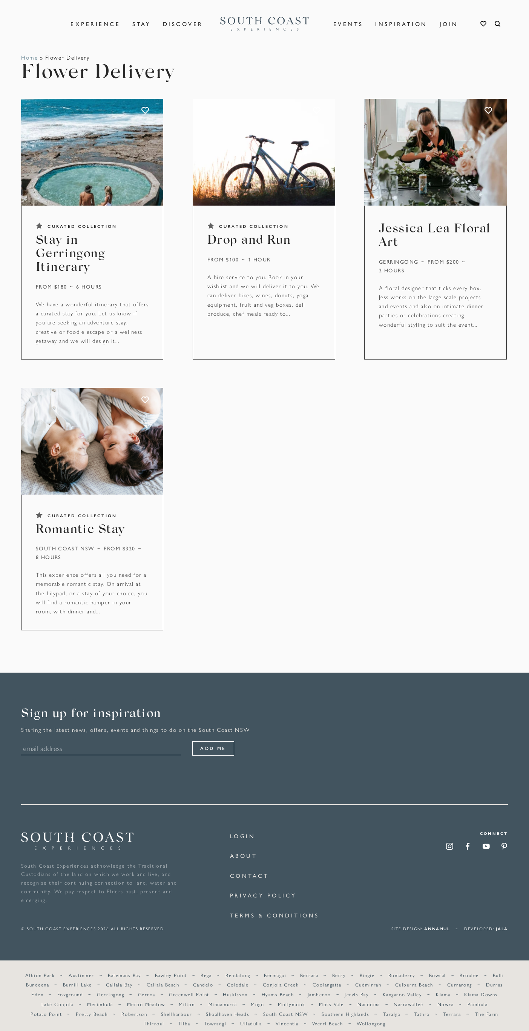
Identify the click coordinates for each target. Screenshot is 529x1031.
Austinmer (81, 966)
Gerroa (146, 985)
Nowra (445, 995)
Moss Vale (331, 995)
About (244, 855)
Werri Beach (327, 1015)
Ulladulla (251, 1015)
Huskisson (235, 985)
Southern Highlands (345, 1005)
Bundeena (37, 976)
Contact (249, 875)
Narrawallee (408, 995)
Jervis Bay (357, 985)
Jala (502, 920)
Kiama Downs (480, 985)
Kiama (443, 985)
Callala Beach (163, 976)
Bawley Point (171, 966)
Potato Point (46, 1005)
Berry (339, 966)
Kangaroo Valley (402, 985)
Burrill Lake (77, 976)
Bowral (437, 966)
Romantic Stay (80, 530)
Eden (38, 985)
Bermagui (275, 966)
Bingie (367, 966)
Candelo (203, 976)
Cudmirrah (368, 976)
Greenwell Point (189, 985)
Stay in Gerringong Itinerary (70, 254)
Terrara (452, 1005)
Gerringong (399, 261)
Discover (183, 19)
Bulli (497, 966)
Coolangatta (327, 976)
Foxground (70, 985)
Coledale (238, 976)
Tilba (184, 1015)
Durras (494, 976)
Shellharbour (176, 1005)
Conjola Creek (281, 976)
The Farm (486, 1005)
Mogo (257, 995)
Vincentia (287, 1015)
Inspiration (401, 19)
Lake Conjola (57, 995)
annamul (437, 920)
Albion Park (40, 966)
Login (243, 836)
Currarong (459, 976)
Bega (206, 966)
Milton (187, 995)
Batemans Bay (124, 966)
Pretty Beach (92, 1005)
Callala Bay (119, 976)
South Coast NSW (65, 548)
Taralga (391, 1005)
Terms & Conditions (274, 915)
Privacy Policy (263, 895)
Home (29, 57)
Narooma (368, 995)
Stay (141, 19)
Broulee (469, 966)
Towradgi (215, 1015)
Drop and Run (249, 241)
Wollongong (371, 1015)
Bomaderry (401, 966)
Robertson (134, 1005)
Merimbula (100, 995)
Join (449, 19)
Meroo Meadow (146, 995)
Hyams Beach (278, 985)
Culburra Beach (414, 976)
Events (348, 19)
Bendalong (237, 966)
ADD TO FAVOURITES (145, 111)
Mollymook (291, 995)
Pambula (477, 995)
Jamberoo (319, 985)
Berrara (309, 966)
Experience (95, 19)
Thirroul (154, 1015)
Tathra (421, 1005)
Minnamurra (223, 995)
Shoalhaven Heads (228, 1005)
